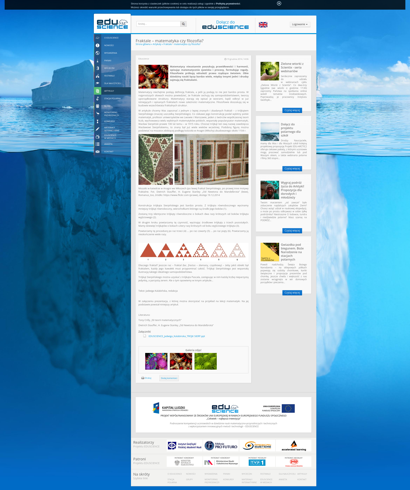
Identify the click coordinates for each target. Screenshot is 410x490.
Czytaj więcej (292, 110)
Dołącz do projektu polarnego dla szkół (291, 129)
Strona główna (143, 44)
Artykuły (157, 44)
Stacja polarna (172, 481)
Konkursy (228, 479)
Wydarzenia (211, 473)
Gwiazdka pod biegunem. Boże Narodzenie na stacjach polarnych (292, 252)
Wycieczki (247, 473)
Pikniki (226, 473)
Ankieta (283, 479)
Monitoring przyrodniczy (212, 481)
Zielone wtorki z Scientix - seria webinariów (292, 67)
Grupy (189, 479)
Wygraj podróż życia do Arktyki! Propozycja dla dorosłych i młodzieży (292, 190)
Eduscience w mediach (266, 481)
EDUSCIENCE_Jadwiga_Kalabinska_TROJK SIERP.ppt (177, 336)
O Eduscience (175, 473)
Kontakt (302, 479)
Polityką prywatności (228, 3)
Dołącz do (225, 24)
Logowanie (298, 24)
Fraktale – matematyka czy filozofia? (182, 44)
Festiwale (265, 473)
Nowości (191, 473)
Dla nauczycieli (287, 473)
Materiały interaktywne (249, 481)
